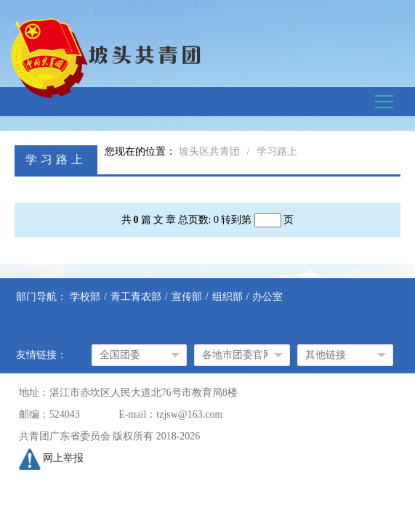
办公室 (267, 296)
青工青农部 (135, 296)
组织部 (227, 296)
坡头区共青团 (209, 151)
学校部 (85, 296)
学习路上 (277, 151)
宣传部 (187, 296)
